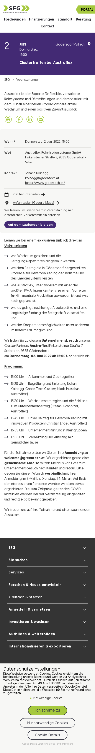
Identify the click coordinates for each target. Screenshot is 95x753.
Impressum (67, 744)
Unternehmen (15, 246)
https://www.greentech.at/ (45, 183)
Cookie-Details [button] (30, 744)
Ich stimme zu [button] (47, 711)
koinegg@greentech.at (42, 178)
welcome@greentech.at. (25, 458)
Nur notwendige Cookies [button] (47, 723)
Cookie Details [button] (47, 735)
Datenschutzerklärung (50, 744)
